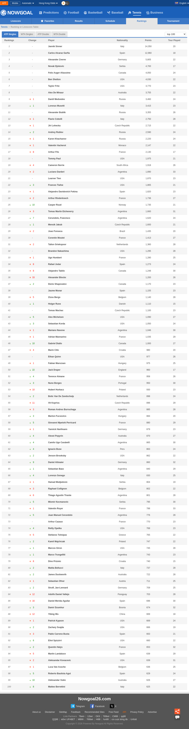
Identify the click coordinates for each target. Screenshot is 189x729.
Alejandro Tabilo (56, 271)
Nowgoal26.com (94, 698)
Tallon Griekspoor (57, 244)
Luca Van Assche (57, 667)
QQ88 (55, 719)
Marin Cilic (53, 350)
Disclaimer (50, 712)
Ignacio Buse (55, 449)
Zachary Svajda (56, 627)
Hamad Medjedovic (58, 482)
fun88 (106, 719)
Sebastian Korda (56, 323)
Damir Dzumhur (56, 607)
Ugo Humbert (55, 257)
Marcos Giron (55, 548)
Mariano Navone (56, 330)
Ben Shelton (54, 79)
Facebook (97, 706)
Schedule (110, 21)
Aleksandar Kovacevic (59, 660)
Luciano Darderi (56, 172)
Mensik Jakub (55, 224)
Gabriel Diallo (55, 343)
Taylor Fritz (54, 86)
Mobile (15, 3)
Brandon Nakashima (58, 251)
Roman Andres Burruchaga (62, 409)
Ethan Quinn (54, 356)
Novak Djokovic (56, 66)
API (124, 712)
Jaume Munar (55, 290)
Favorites (47, 21)
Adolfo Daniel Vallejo (58, 594)
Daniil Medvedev (56, 99)
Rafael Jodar (54, 264)
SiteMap (63, 712)
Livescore (16, 21)
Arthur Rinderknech (58, 198)
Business (154, 12)
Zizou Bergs (54, 297)
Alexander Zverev (57, 59)
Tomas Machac (55, 310)
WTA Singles (27, 34)
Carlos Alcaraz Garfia (59, 53)
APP (4, 3)
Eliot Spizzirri (55, 640)
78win (81, 716)
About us (36, 712)
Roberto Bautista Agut (59, 673)
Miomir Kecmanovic (58, 502)
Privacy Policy (137, 712)
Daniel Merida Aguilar (59, 601)
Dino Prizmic (54, 561)
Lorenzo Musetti (56, 106)
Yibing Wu (53, 614)
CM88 (115, 716)
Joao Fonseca (55, 231)
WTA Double (59, 34)
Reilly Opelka (55, 528)
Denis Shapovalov (57, 284)
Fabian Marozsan (56, 363)
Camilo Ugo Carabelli (59, 442)
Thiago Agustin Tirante (59, 495)
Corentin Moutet (56, 238)
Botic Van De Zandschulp (61, 396)
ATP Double (43, 34)
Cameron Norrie (56, 165)
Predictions (49, 12)
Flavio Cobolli (55, 119)
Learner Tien (54, 178)
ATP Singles (10, 33)
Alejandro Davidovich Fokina (63, 191)
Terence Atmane (56, 376)
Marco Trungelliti (56, 554)
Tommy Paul (54, 158)
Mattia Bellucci (55, 568)
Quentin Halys (55, 647)
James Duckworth (57, 574)
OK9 (98, 716)
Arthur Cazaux (55, 521)
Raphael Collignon (57, 488)
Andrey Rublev (55, 132)
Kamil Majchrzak (56, 541)
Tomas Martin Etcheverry (61, 211)
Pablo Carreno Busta (58, 634)
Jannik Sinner (55, 46)
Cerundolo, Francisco (59, 218)
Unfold (134, 719)
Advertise (152, 712)
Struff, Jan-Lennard (58, 587)
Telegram (78, 706)
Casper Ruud (55, 205)
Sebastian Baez (56, 469)
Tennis (134, 12)
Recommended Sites (94, 712)
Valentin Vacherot (57, 145)
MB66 (80, 719)
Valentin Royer (55, 508)
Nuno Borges (55, 383)
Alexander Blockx (57, 277)
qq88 (123, 716)
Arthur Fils (53, 152)
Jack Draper (54, 370)
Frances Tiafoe (55, 185)
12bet (90, 716)
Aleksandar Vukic (57, 680)
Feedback (76, 712)
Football (71, 12)
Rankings (142, 21)
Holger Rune (54, 304)
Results (79, 21)
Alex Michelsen (56, 317)
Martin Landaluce (57, 653)
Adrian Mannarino (57, 337)
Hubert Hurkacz (56, 389)
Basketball (93, 12)
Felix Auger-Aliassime (59, 73)
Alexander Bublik (57, 112)
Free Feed (113, 712)
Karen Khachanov (57, 139)
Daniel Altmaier (56, 462)
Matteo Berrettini (56, 686)
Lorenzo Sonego (56, 475)
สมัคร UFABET (68, 719)
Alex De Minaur (56, 92)
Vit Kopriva (53, 403)
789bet (106, 716)
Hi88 (98, 719)
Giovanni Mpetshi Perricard (62, 422)
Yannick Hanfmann (57, 429)
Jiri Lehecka (54, 125)
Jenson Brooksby (57, 455)
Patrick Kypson (56, 620)
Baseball (115, 12)
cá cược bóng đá (120, 719)
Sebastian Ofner (56, 581)
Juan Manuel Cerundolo (60, 515)
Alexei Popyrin (55, 436)
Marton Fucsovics (57, 416)
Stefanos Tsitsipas (57, 535)
